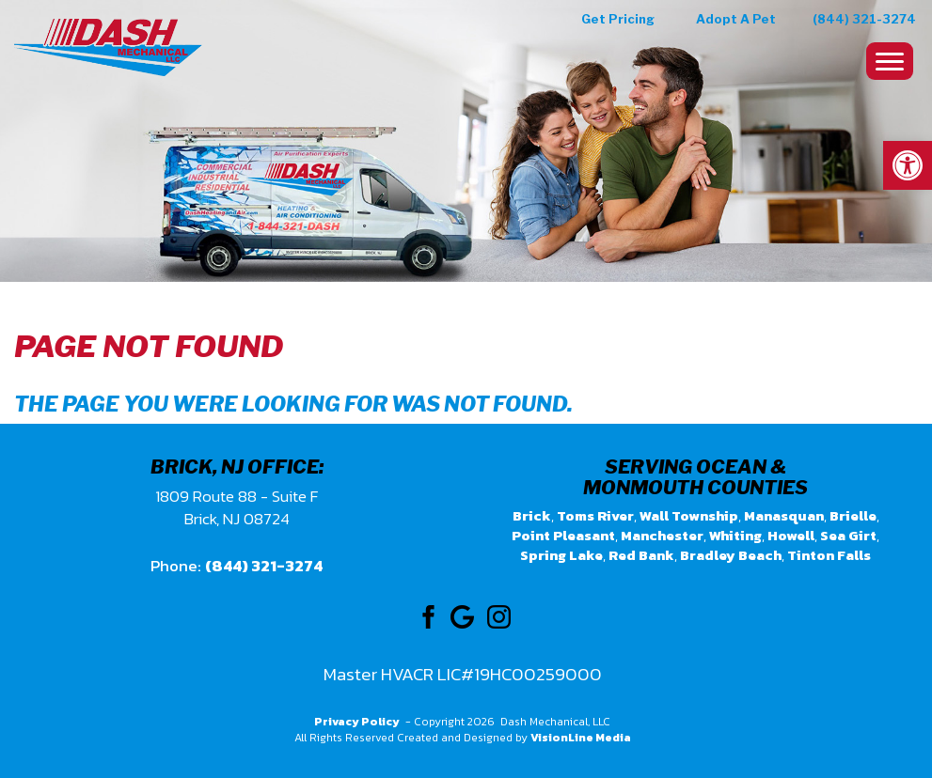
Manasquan (784, 515)
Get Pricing (618, 18)
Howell (790, 535)
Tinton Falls (829, 555)
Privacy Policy (357, 721)
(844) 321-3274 (864, 18)
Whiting (735, 535)
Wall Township (689, 515)
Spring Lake (561, 555)
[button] (907, 165)
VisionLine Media (580, 737)
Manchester (662, 535)
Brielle (853, 515)
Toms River (595, 515)
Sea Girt (848, 535)
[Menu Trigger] (889, 61)
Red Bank (641, 555)
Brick (532, 515)
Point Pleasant (563, 535)
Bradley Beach (731, 555)
